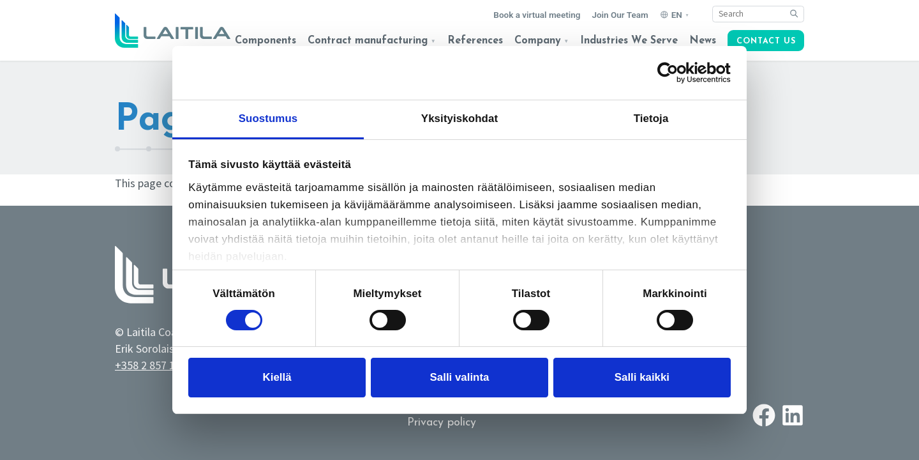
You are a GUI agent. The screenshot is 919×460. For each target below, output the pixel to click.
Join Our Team (620, 15)
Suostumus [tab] (268, 118)
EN (676, 15)
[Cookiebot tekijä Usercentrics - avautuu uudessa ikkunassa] (675, 73)
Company (537, 41)
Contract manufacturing (368, 41)
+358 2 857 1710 (153, 365)
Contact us (766, 41)
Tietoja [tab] (651, 118)
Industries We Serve (629, 41)
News (702, 41)
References (475, 41)
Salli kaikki (642, 377)
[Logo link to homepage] (172, 30)
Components (265, 41)
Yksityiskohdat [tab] (459, 118)
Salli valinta (459, 377)
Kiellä (277, 377)
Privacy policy (441, 423)
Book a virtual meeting (536, 15)
